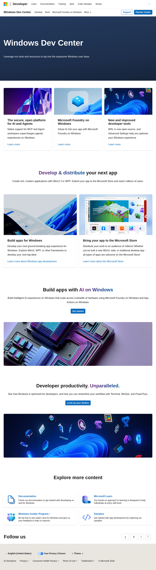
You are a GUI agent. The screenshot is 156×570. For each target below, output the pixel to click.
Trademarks (86, 561)
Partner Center (143, 12)
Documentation (27, 496)
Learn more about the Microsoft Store (103, 261)
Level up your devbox (78, 403)
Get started (78, 311)
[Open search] (149, 4)
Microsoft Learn (103, 496)
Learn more (13, 144)
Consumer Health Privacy (45, 561)
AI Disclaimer (10, 561)
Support (127, 12)
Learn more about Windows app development (32, 261)
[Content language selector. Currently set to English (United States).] (18, 553)
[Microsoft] (6, 4)
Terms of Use (69, 561)
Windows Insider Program (33, 514)
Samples (99, 514)
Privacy (23, 561)
